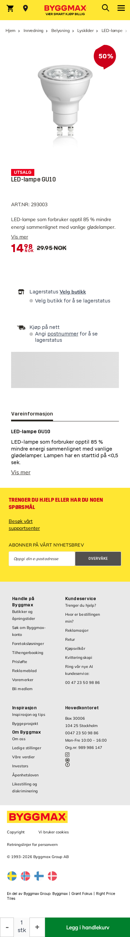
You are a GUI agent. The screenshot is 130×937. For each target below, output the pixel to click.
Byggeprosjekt (25, 723)
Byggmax (60, 893)
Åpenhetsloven (25, 775)
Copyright (16, 832)
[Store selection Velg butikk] (25, 8)
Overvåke (98, 558)
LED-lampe (112, 30)
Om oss (18, 738)
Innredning (33, 30)
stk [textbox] (22, 930)
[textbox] (22, 248)
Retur (70, 639)
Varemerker (22, 679)
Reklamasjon (77, 630)
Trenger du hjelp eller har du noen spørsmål (56, 503)
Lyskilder (85, 30)
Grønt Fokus (81, 893)
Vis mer (19, 237)
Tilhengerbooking (28, 652)
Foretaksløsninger (28, 643)
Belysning (60, 30)
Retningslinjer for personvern (32, 844)
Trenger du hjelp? (80, 605)
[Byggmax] (65, 10)
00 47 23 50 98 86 (82, 682)
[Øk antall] (37, 927)
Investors (20, 766)
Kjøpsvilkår (75, 648)
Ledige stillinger (26, 747)
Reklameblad (24, 670)
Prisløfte (19, 661)
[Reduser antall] (7, 927)
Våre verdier (23, 756)
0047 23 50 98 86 (81, 732)
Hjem (11, 30)
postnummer (62, 334)
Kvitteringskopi (79, 657)
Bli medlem (22, 688)
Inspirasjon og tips (28, 714)
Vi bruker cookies (53, 832)
